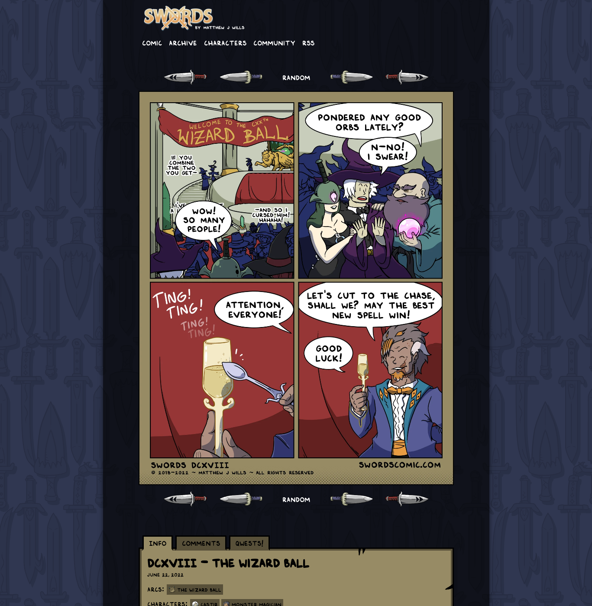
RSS (308, 42)
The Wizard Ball (199, 589)
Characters (225, 42)
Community (274, 42)
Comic (152, 42)
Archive (183, 42)
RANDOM (296, 77)
